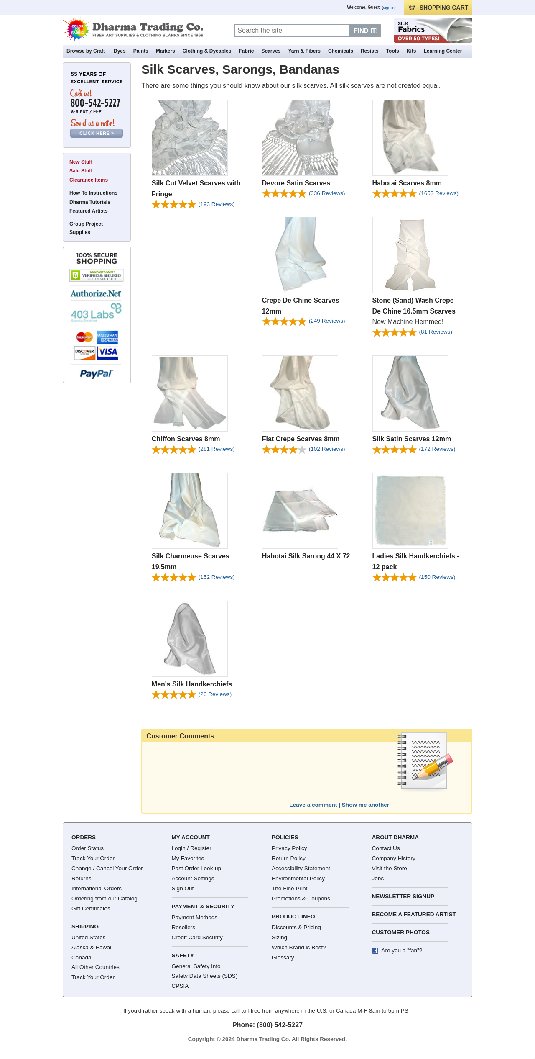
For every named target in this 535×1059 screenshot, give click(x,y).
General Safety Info (196, 966)
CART (438, 7)
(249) (327, 321)
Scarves (270, 51)
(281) (217, 449)
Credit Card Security (197, 937)
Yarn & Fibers (304, 51)
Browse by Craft (85, 51)
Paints (140, 51)
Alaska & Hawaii (91, 947)
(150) (437, 577)
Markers (165, 51)
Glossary (283, 957)
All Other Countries (95, 967)
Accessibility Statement (301, 868)
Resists (370, 51)
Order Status (87, 848)
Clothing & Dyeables (207, 51)
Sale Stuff (80, 171)
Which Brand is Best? (299, 947)
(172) (437, 449)
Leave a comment (313, 805)
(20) (215, 694)
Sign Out (183, 888)
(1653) (439, 193)
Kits (411, 51)
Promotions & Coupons (301, 898)
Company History (393, 858)
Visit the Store (389, 868)
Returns (81, 878)
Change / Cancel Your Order (107, 868)
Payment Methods (195, 917)
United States (88, 937)
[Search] (292, 30)
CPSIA (180, 986)
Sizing (279, 937)
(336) (327, 193)
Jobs (378, 878)
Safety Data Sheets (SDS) (205, 976)
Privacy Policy (289, 848)
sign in (388, 7)
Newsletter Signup (403, 896)
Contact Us (386, 848)
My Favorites (188, 858)
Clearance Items (88, 180)
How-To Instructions (93, 193)
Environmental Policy (298, 878)
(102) (327, 449)
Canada (81, 957)
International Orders (96, 888)
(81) (435, 332)
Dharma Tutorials (89, 202)
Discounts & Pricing (296, 927)
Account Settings (193, 878)
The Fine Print (289, 888)
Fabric (246, 51)
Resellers (184, 927)
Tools (392, 51)
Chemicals (340, 51)
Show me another (365, 805)
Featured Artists (88, 211)
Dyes (120, 51)
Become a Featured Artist (414, 914)
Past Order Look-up (197, 868)
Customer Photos (401, 932)
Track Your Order (93, 858)
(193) (217, 204)
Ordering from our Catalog (104, 898)
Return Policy (289, 858)
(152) (217, 577)
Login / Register (191, 848)
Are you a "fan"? (401, 950)
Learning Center (442, 51)
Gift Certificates (90, 908)
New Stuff (80, 162)
